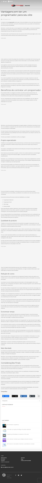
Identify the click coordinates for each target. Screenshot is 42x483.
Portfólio (3, 459)
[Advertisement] (21, 48)
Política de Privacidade (26, 460)
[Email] (32, 396)
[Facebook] (5, 396)
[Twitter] (15, 396)
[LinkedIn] (23, 396)
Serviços (23, 457)
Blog (22, 459)
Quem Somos (4, 457)
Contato (3, 460)
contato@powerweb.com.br (8, 467)
